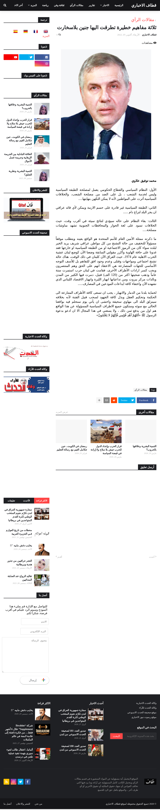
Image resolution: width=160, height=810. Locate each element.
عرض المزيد (62, 412)
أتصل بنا (8, 804)
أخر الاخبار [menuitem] (17, 5)
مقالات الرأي (142, 19)
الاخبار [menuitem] (106, 5)
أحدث (152, 557)
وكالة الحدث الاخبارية (146, 704)
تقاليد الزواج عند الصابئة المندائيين (20, 578)
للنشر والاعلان (23, 804)
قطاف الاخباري (144, 5)
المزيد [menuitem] (33, 5)
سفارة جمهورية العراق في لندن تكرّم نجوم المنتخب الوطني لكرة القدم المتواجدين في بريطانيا (18, 515)
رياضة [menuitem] (45, 5)
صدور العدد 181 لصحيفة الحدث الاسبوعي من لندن (73, 734)
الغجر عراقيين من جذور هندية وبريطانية (19, 563)
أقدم (60, 557)
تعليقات (11, 500)
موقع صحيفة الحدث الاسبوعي (141, 713)
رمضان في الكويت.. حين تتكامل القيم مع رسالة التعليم (72, 448)
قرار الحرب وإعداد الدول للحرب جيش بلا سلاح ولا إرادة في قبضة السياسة (106, 450)
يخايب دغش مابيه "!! (21, 545)
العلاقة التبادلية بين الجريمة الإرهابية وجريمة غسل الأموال (18, 158)
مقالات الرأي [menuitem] (76, 5)
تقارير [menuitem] (92, 5)
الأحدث (26, 500)
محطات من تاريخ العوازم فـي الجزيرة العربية (19, 532)
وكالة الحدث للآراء (148, 708)
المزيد (45, 35)
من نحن (38, 804)
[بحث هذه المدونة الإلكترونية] (139, 737)
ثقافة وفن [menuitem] (59, 5)
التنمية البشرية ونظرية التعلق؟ (20, 173)
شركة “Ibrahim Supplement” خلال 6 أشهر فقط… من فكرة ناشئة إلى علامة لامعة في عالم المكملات (19, 733)
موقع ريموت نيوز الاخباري (143, 718)
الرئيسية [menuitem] (119, 5)
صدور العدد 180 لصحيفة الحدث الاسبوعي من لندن (73, 749)
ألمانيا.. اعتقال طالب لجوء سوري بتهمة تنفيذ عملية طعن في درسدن (19, 754)
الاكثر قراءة (41, 500)
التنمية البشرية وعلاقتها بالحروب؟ (144, 448)
